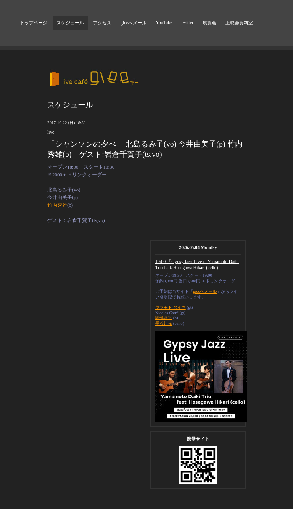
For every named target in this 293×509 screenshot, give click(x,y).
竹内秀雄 (57, 205)
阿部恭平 (163, 317)
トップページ (33, 23)
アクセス (102, 23)
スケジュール (70, 23)
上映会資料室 (239, 23)
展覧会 (209, 23)
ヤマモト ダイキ (170, 307)
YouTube (164, 22)
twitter (187, 22)
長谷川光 (163, 323)
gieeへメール (133, 23)
